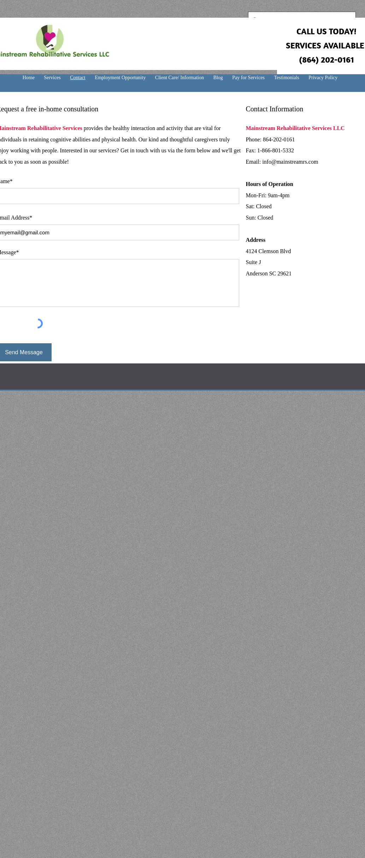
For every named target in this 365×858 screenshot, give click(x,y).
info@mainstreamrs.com (290, 162)
